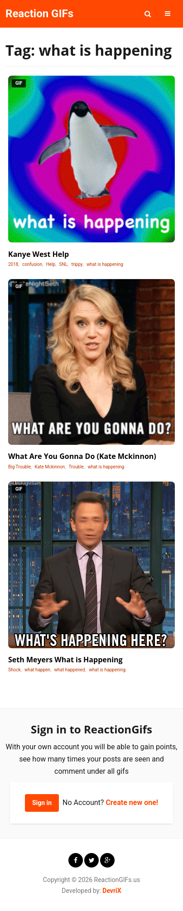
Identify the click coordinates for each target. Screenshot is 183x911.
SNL (63, 264)
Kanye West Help (38, 254)
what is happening (105, 264)
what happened (69, 669)
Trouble (75, 466)
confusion (32, 264)
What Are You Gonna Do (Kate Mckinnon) (82, 456)
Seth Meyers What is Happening (65, 660)
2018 (13, 264)
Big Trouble (19, 466)
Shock (14, 669)
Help (50, 264)
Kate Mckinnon (49, 466)
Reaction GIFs (39, 13)
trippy (77, 264)
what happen (37, 669)
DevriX (111, 890)
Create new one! (132, 802)
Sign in (42, 802)
